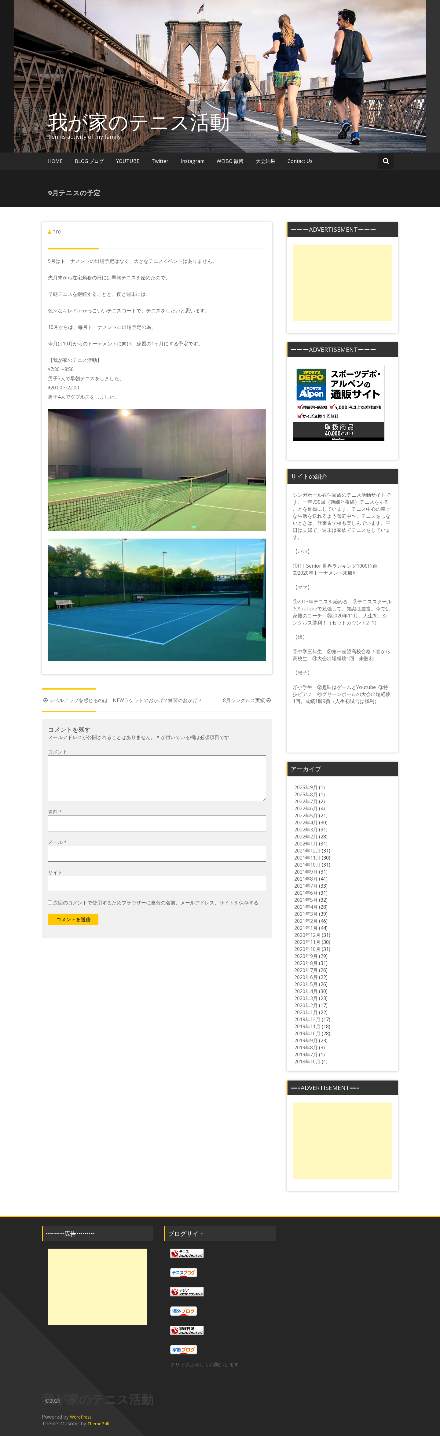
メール (57, 852)
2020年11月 (307, 942)
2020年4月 (306, 991)
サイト (55, 882)
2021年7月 (306, 885)
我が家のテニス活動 (149, 121)
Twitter (160, 161)
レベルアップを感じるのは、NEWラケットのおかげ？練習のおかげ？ (122, 700)
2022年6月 (306, 808)
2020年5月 (306, 984)
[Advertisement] (342, 283)
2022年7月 (306, 801)
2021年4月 (306, 907)
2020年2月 (306, 1005)
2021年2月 (306, 921)
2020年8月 (306, 963)
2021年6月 (306, 892)
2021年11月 (307, 857)
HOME (55, 161)
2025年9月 (306, 787)
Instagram (192, 161)
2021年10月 (307, 864)
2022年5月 (306, 815)
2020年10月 (307, 949)
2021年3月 (306, 914)
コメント (58, 751)
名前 (55, 821)
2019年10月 (307, 1033)
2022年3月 (306, 829)
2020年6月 (306, 977)
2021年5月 (306, 900)
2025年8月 (306, 794)
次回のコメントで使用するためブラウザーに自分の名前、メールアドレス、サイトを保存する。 (158, 912)
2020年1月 (306, 1012)
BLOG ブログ (89, 161)
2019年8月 (306, 1047)
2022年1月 (306, 843)
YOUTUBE (127, 161)
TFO (57, 232)
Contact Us (300, 161)
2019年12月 (307, 1019)
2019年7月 (306, 1054)
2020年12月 (307, 935)
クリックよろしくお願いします (204, 1364)
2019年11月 (307, 1026)
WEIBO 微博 (230, 161)
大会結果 (265, 161)
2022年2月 (306, 836)
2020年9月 (306, 956)
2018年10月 (307, 1061)
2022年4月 (306, 822)
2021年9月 (306, 871)
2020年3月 (306, 998)
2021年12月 (307, 850)
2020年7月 (306, 970)
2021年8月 (306, 878)
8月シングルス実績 (247, 700)
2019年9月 (306, 1040)
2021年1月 (306, 928)
